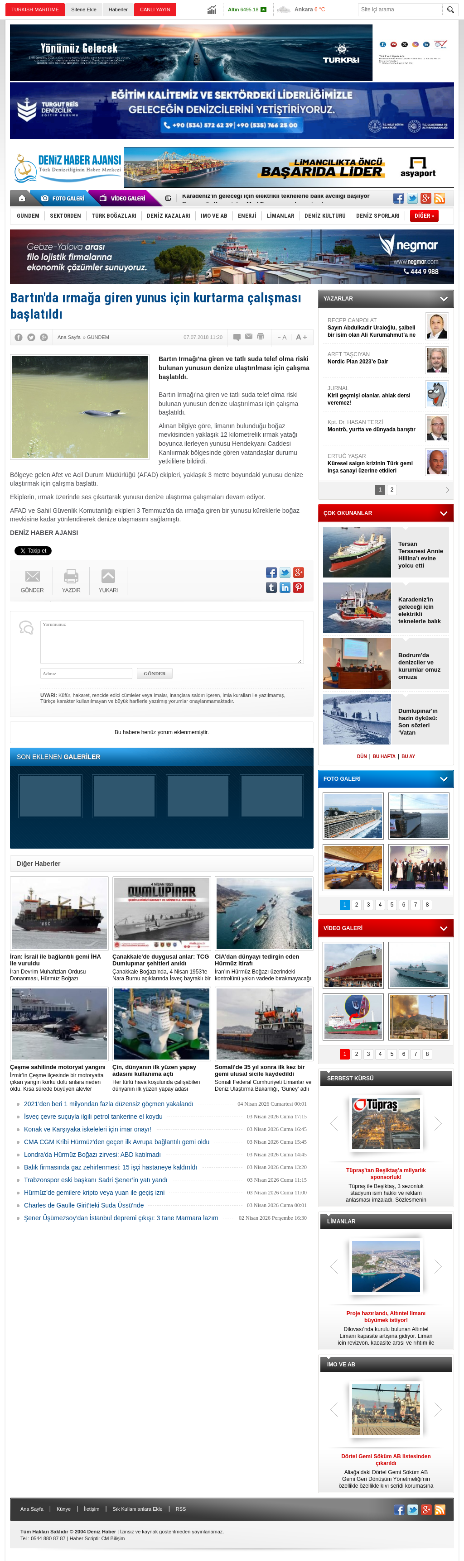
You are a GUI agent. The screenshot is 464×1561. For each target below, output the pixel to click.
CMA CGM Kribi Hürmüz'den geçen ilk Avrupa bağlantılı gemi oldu (116, 1142)
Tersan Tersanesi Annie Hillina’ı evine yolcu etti (420, 554)
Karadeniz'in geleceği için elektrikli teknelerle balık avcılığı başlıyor (276, 198)
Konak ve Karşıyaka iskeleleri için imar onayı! (87, 1129)
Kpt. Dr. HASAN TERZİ (375, 426)
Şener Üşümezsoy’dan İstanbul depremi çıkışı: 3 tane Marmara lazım (121, 1218)
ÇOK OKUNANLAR (348, 513)
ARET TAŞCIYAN (375, 358)
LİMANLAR (341, 1221)
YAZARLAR (338, 299)
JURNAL (375, 395)
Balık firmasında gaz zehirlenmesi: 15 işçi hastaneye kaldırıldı (110, 1167)
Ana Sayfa (32, 1509)
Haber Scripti (84, 1538)
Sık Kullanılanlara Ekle (138, 1509)
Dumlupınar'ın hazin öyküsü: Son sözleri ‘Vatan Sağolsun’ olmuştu (418, 721)
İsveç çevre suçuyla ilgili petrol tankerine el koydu (93, 1116)
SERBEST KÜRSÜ (350, 1078)
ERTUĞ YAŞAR (375, 463)
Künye (64, 1509)
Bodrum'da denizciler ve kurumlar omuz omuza (419, 666)
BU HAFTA (384, 756)
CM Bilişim (113, 1538)
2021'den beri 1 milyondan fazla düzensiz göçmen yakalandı (108, 1103)
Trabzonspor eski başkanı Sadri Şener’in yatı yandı (96, 1180)
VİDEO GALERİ (343, 928)
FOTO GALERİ (342, 779)
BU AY (408, 756)
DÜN (362, 756)
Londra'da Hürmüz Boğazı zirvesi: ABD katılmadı (92, 1154)
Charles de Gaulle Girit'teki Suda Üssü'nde (84, 1205)
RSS (181, 1509)
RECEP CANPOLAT (375, 328)
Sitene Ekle (84, 9)
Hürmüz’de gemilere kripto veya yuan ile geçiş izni (94, 1192)
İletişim (91, 1509)
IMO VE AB (341, 1364)
